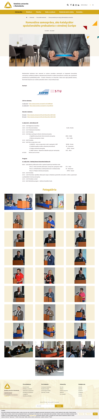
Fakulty (38, 12)
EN (93, 5)
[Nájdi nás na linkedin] (78, 5)
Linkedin (80, 396)
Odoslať (59, 406)
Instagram (80, 392)
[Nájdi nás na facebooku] (71, 5)
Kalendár (80, 388)
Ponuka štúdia (26, 387)
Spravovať (81, 413)
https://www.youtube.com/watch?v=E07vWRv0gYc (41, 103)
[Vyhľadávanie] (67, 5)
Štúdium (29, 12)
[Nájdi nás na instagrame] (76, 5)
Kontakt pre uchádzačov (28, 392)
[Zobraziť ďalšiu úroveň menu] (88, 5)
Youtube (80, 394)
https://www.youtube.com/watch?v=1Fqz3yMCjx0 (41, 105)
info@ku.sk (6, 396)
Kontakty (79, 12)
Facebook (80, 390)
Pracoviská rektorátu (41, 17)
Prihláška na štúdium (27, 388)
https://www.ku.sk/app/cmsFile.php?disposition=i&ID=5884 (41, 117)
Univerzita (18, 12)
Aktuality (80, 387)
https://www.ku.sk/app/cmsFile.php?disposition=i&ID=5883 (41, 115)
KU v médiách (63, 394)
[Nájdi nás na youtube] (73, 5)
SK (90, 5)
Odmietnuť (88, 413)
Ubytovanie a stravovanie (28, 390)
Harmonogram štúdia (45, 390)
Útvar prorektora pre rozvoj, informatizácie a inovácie (60, 17)
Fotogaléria (25, 394)
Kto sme (61, 387)
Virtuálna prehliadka (27, 396)
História (61, 388)
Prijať (95, 413)
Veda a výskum (50, 12)
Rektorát (62, 392)
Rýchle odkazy (84, 5)
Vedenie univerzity (64, 390)
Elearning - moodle (45, 392)
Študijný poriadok (45, 388)
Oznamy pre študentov (46, 387)
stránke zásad (33, 415)
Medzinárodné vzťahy (66, 12)
